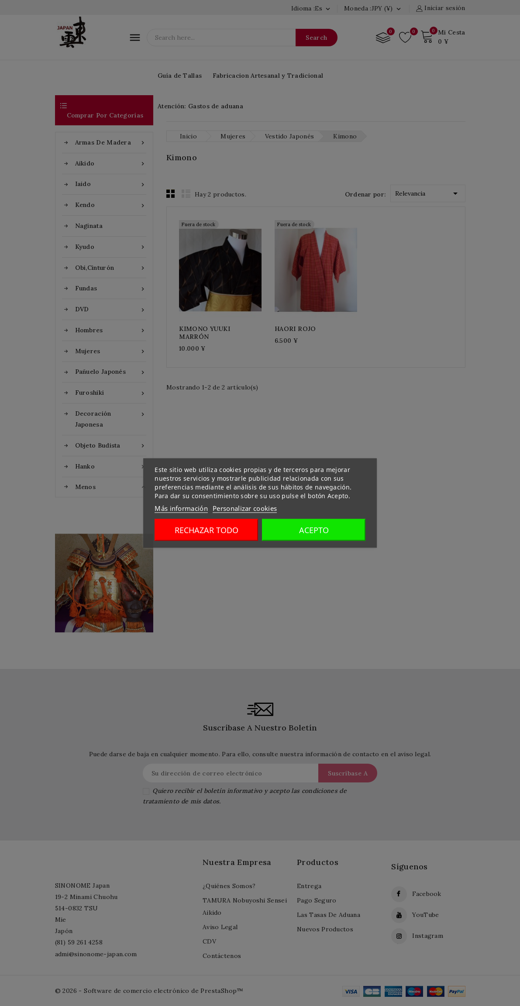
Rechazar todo (206, 530)
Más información (181, 508)
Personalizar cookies (245, 508)
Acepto (314, 530)
